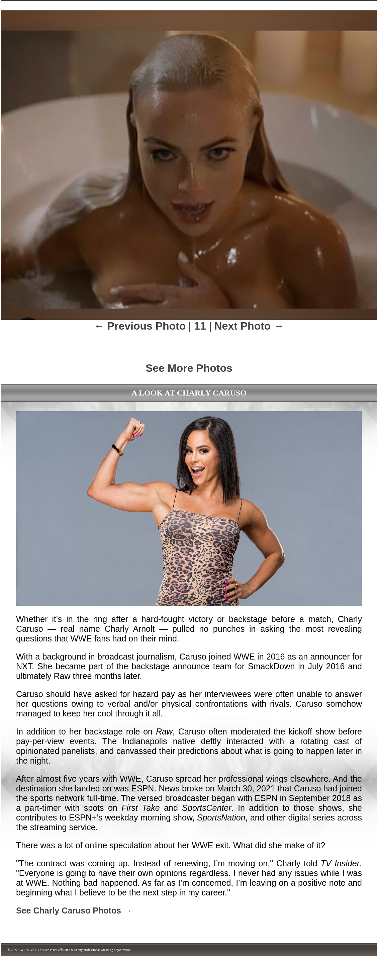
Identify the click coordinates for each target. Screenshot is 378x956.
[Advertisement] (189, 342)
